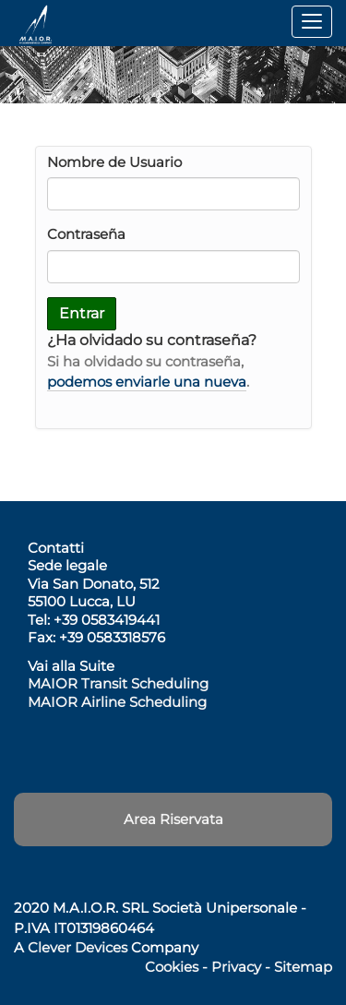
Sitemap (303, 966)
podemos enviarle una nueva (146, 381)
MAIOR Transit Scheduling (118, 683)
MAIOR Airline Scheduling (117, 702)
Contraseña (86, 234)
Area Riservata (173, 819)
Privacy (236, 966)
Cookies (171, 966)
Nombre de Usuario (114, 162)
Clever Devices (77, 947)
